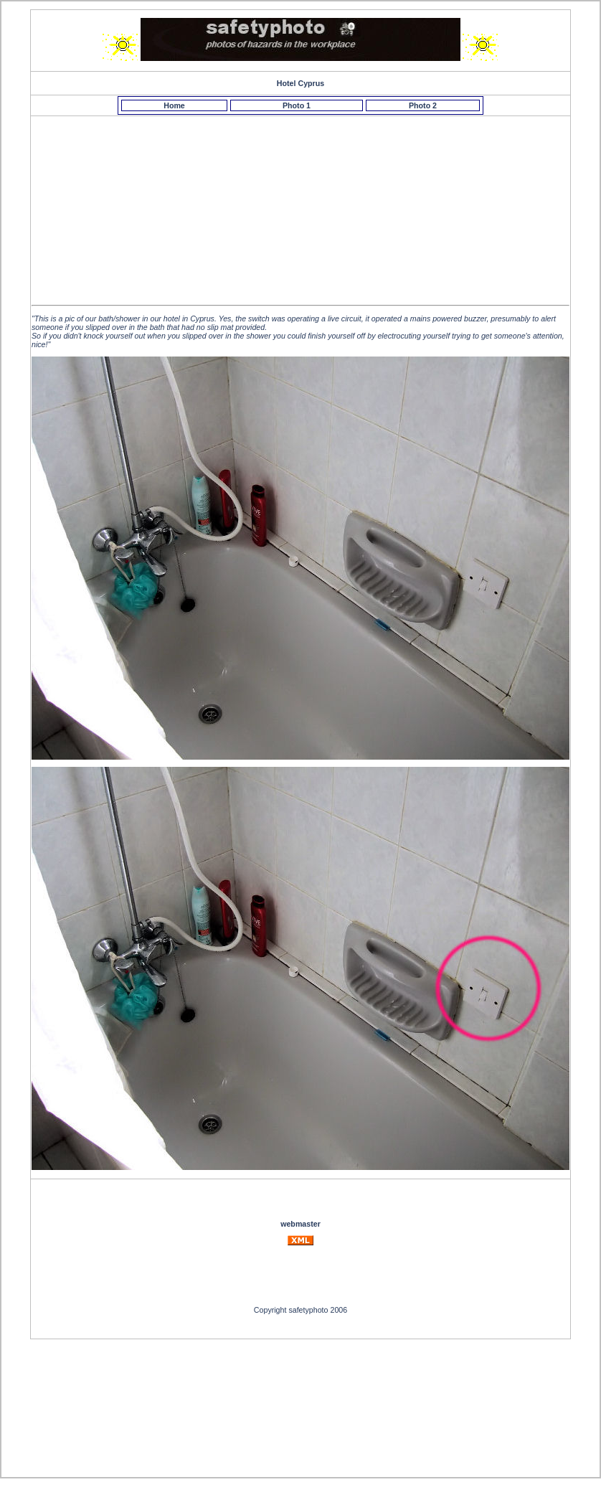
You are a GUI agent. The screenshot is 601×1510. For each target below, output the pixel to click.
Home (174, 105)
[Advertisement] (302, 198)
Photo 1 (297, 105)
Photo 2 (423, 105)
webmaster (300, 1223)
